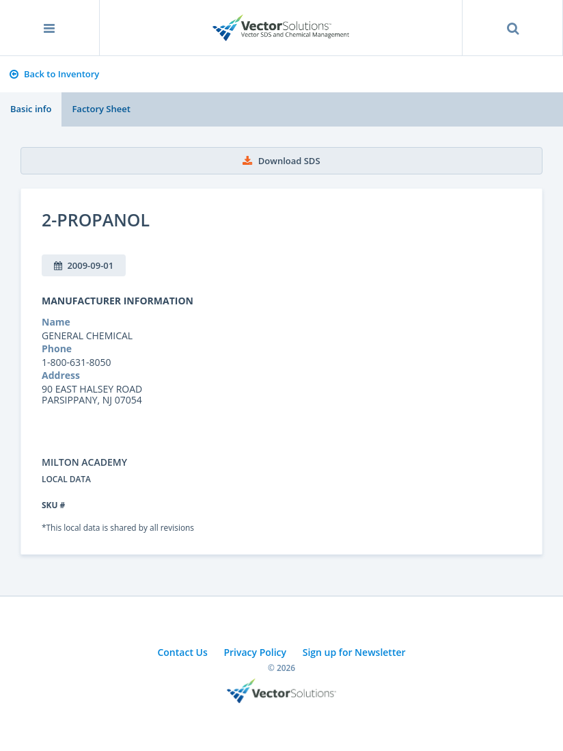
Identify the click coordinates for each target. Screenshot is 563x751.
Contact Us (182, 652)
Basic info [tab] (30, 109)
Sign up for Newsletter (354, 652)
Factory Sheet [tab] (101, 109)
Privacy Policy (254, 652)
